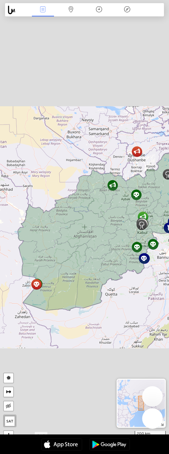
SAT (10, 421)
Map (71, 10)
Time (99, 10)
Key (127, 10)
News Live (43, 10)
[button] (112, 185)
